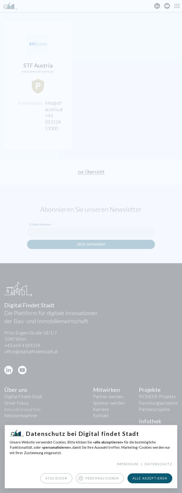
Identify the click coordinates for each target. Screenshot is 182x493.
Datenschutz (158, 464)
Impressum (127, 464)
